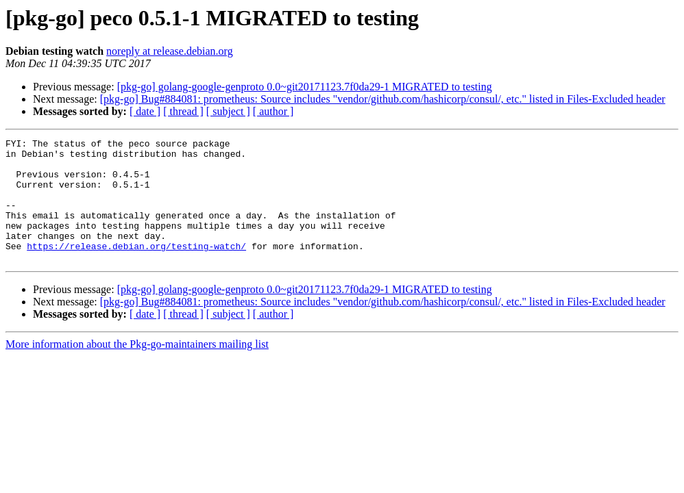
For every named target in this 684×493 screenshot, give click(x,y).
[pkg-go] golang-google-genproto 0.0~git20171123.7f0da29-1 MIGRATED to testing (304, 86)
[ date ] (145, 111)
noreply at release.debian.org (169, 51)
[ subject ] (228, 111)
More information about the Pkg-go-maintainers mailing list (137, 369)
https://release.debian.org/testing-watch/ (136, 268)
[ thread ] (183, 111)
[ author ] (273, 111)
